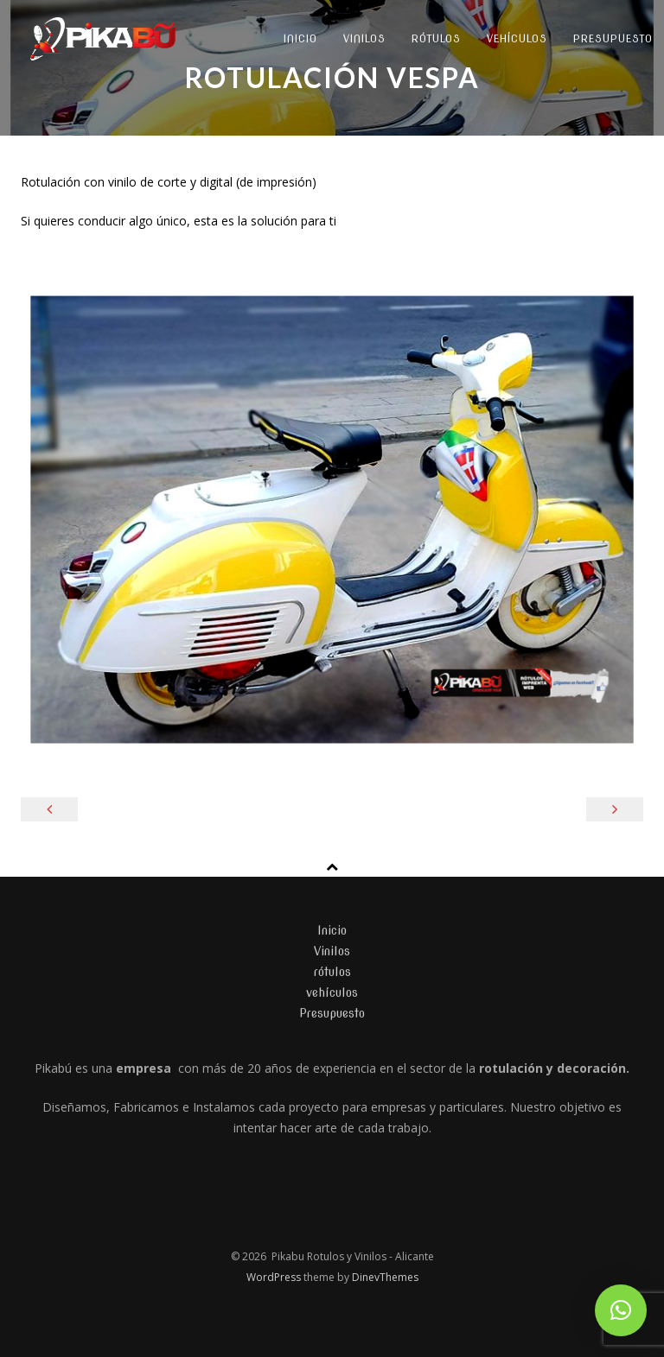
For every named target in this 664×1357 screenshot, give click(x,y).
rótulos (436, 38)
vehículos (517, 38)
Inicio (300, 38)
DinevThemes (385, 1277)
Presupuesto (332, 1013)
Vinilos (364, 38)
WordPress (274, 1277)
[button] (621, 1310)
